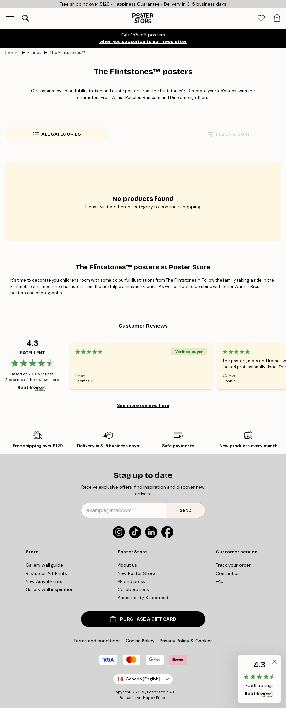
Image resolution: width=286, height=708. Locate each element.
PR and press (131, 581)
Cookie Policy (140, 641)
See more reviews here (143, 405)
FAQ (220, 581)
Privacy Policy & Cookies (186, 641)
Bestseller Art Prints (46, 573)
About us (127, 565)
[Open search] (25, 18)
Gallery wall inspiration (50, 589)
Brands (34, 52)
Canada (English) (143, 679)
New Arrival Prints (44, 581)
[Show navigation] (10, 18)
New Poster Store (136, 573)
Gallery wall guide (44, 565)
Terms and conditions (97, 641)
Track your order (233, 565)
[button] (259, 679)
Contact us (228, 573)
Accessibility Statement (143, 597)
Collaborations (133, 589)
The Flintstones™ (67, 52)
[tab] (261, 18)
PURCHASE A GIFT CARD (143, 619)
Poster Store (157, 692)
